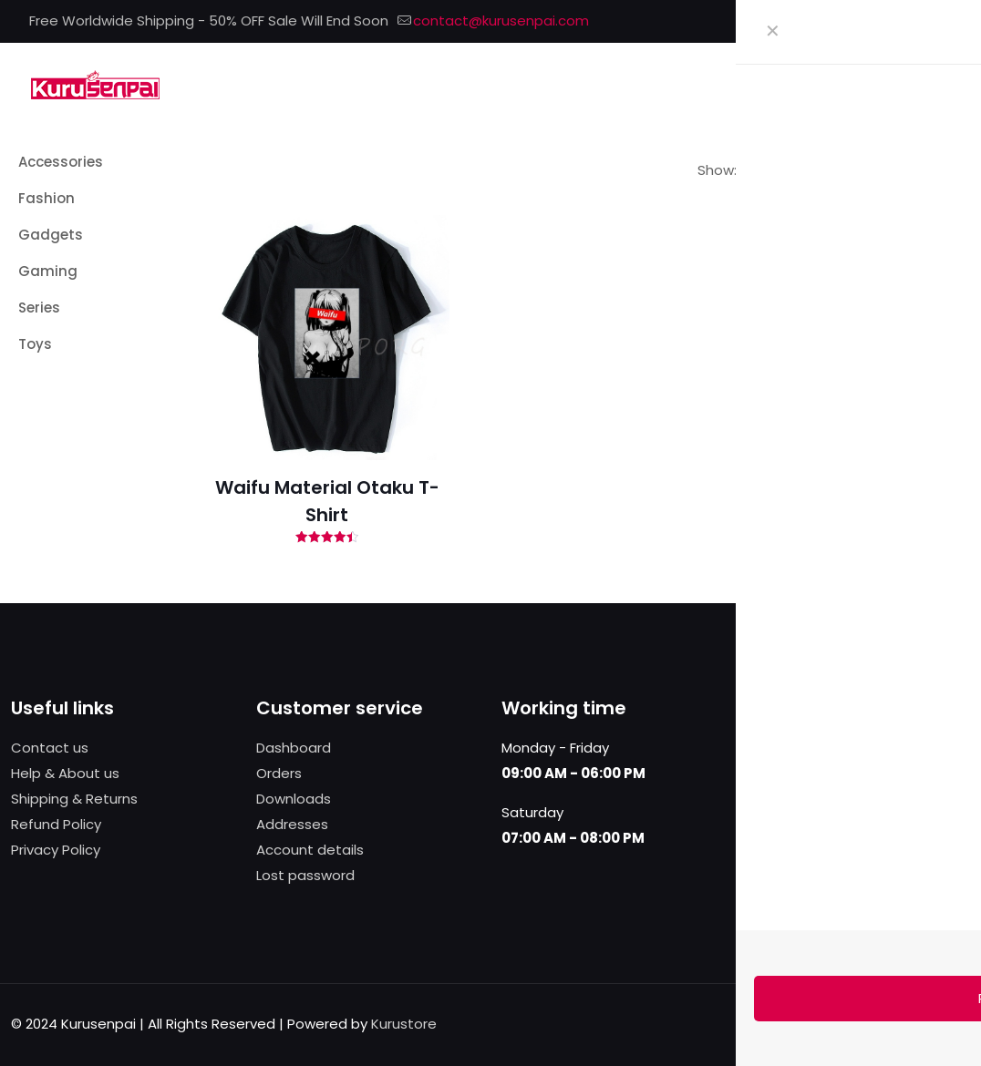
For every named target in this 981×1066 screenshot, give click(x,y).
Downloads (293, 798)
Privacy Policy (55, 849)
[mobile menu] (945, 83)
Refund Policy (56, 824)
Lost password (305, 875)
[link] (750, 170)
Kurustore (404, 1023)
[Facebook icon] (873, 21)
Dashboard (293, 747)
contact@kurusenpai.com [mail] (501, 20)
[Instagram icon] (941, 21)
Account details (310, 849)
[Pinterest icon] (918, 21)
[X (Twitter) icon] (896, 21)
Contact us (49, 747)
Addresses (292, 824)
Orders (279, 773)
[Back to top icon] (951, 1022)
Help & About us (65, 773)
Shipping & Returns (74, 798)
